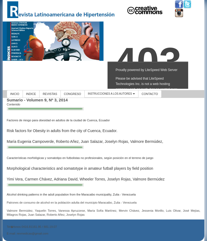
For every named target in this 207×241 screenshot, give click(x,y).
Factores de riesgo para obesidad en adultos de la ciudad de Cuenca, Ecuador (58, 120)
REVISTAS (50, 93)
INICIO (14, 93)
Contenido (13, 104)
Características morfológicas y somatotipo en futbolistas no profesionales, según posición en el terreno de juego (80, 158)
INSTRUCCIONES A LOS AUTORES (111, 93)
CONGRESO (72, 93)
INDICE (31, 93)
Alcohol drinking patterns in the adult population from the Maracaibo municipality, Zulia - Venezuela (71, 194)
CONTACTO (150, 93)
